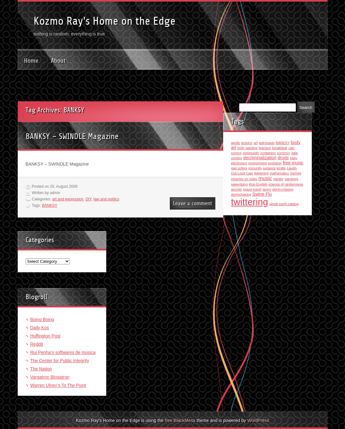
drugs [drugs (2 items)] (283, 157)
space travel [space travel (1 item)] (252, 189)
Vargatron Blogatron (50, 377)
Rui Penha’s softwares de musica (63, 352)
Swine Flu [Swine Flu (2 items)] (262, 194)
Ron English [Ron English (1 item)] (258, 184)
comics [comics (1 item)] (236, 153)
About (58, 60)
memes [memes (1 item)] (295, 173)
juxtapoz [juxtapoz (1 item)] (269, 168)
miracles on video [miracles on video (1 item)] (244, 179)
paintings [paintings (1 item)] (291, 179)
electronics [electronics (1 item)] (239, 163)
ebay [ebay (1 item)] (293, 158)
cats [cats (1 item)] (291, 148)
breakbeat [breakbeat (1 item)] (279, 148)
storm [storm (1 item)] (266, 189)
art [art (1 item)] (255, 143)
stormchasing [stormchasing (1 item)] (241, 194)
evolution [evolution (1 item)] (275, 163)
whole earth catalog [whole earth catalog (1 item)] (284, 204)
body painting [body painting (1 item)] (247, 148)
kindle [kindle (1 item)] (281, 168)
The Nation (41, 368)
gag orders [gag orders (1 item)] (239, 168)
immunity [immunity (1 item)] (255, 168)
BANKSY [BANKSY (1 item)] (282, 143)
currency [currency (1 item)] (283, 153)
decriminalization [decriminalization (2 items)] (259, 157)
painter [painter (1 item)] (278, 179)
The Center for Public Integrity (59, 360)
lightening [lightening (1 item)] (261, 173)
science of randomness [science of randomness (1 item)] (285, 184)
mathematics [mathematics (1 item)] (279, 173)
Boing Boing (42, 319)
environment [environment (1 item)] (257, 163)
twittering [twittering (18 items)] (249, 202)
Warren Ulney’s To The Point (58, 385)
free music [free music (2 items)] (293, 162)
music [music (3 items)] (265, 178)
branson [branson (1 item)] (265, 148)
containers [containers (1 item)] (268, 153)
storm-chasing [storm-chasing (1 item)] (282, 189)
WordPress (258, 420)
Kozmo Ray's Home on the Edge (105, 21)
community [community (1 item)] (251, 153)
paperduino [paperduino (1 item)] (239, 184)
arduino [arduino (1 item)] (247, 143)
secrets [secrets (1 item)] (236, 189)
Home (31, 60)
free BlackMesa (180, 420)
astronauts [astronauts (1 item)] (267, 143)
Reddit (36, 344)
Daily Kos (39, 327)
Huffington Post (45, 335)
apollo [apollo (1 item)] (235, 143)
